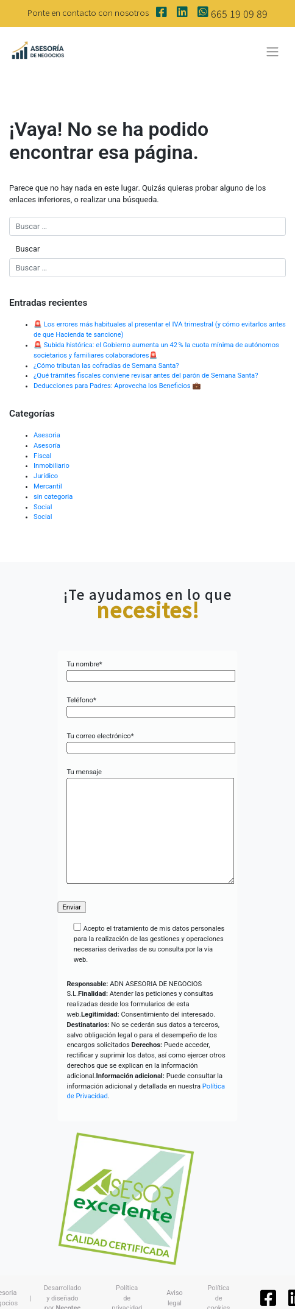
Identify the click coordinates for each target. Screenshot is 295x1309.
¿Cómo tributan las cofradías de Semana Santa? (106, 366)
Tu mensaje (147, 827)
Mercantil (48, 486)
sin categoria (53, 497)
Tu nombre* (147, 670)
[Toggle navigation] (273, 52)
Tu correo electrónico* (147, 742)
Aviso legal (174, 1298)
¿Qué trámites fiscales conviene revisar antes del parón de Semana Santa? (146, 375)
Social (43, 507)
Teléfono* (147, 706)
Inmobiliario (51, 466)
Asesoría (47, 446)
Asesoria (47, 435)
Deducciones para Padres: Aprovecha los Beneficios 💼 (118, 386)
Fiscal (42, 456)
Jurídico (46, 476)
